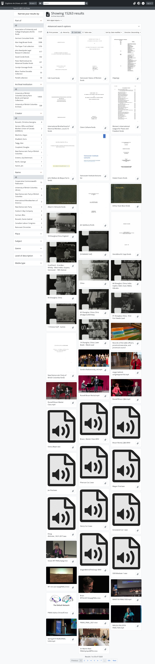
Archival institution (23, 84)
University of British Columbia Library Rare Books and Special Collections (28, 96)
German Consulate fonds (28, 38)
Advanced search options (59, 26)
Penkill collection (28, 78)
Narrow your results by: (28, 13)
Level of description (24, 255)
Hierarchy (64, 32)
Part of (18, 20)
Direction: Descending (131, 32)
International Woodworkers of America (28, 201)
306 (109, 660)
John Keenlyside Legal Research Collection (28, 51)
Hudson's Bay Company (28, 211)
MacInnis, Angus (28, 135)
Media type (20, 263)
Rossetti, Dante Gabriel (28, 219)
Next (114, 660)
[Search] (64, 3)
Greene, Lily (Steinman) (28, 158)
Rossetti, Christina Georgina (28, 122)
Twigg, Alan (28, 143)
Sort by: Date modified (113, 32)
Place (17, 233)
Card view (76, 32)
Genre (18, 248)
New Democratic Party (28, 207)
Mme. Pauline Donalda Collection (28, 72)
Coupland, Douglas (28, 147)
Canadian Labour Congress (28, 223)
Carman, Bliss (28, 215)
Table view (86, 32)
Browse (32, 3)
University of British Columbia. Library (28, 189)
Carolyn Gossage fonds (28, 67)
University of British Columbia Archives (28, 105)
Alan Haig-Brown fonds (28, 42)
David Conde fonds (28, 57)
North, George (28, 162)
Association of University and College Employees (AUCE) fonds (28, 31)
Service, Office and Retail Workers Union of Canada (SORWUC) (28, 128)
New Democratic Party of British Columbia (28, 152)
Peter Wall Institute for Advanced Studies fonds (28, 62)
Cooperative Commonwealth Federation (28, 182)
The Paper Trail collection (28, 46)
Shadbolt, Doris (28, 139)
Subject (18, 241)
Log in (149, 3)
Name (18, 172)
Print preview (52, 32)
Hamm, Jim (28, 166)
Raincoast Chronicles (28, 227)
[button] (134, 3)
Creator (18, 113)
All (16, 25)
